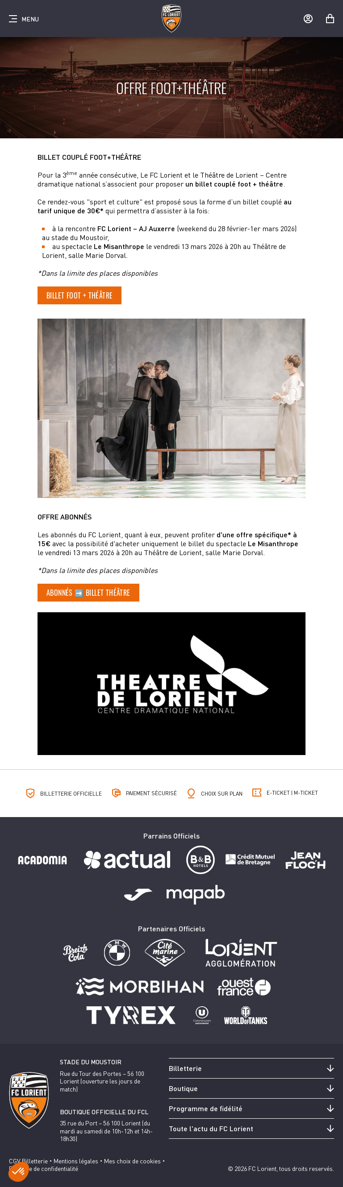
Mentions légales (76, 1161)
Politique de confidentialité (43, 1168)
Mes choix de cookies (132, 1161)
